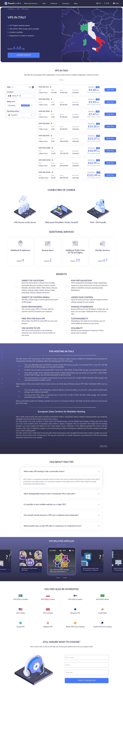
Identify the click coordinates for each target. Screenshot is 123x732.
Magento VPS (47, 627)
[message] (86, 672)
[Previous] (58, 578)
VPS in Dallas (20, 613)
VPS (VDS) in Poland (48, 599)
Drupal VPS (21, 627)
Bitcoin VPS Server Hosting (75, 627)
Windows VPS (75, 613)
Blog (75, 3)
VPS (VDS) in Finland (75, 599)
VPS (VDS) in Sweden (20, 599)
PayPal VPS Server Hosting (102, 627)
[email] (86, 665)
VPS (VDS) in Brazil (102, 599)
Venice (61, 80)
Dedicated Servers (32, 4)
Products (55, 4)
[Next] (64, 578)
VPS (45, 4)
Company (66, 4)
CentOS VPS (102, 613)
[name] (86, 657)
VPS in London (48, 613)
